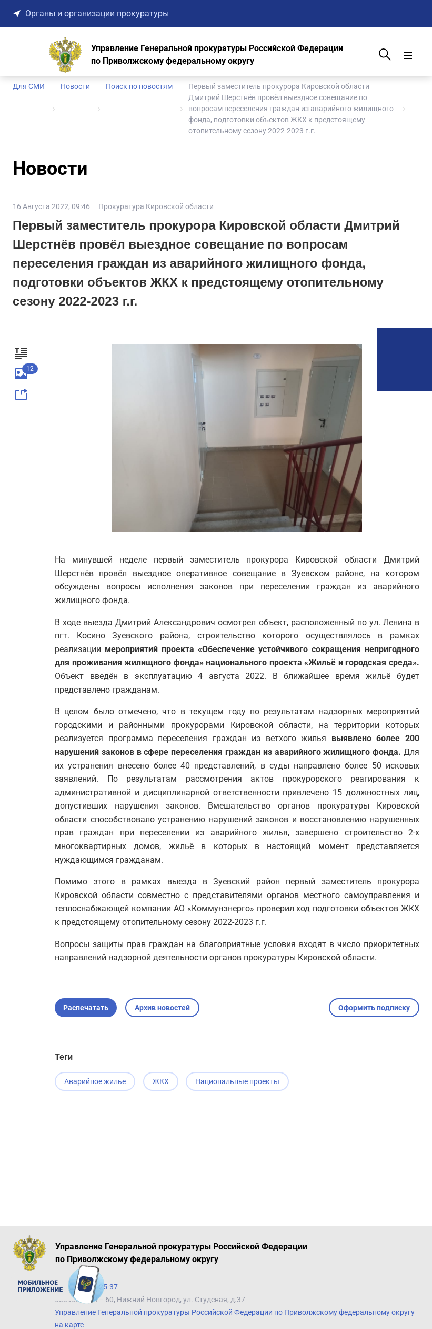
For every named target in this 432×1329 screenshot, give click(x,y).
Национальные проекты (239, 1081)
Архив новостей (162, 1007)
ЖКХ (161, 1081)
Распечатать (85, 1007)
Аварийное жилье (95, 1081)
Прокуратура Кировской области (156, 206)
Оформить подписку (374, 1007)
